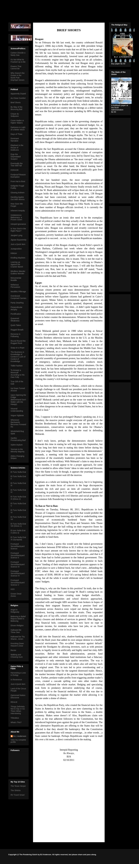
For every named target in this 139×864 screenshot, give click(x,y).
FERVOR (14, 170)
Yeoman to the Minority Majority (17, 450)
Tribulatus (15, 718)
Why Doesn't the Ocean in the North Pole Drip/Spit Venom (17, 76)
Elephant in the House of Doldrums (17, 147)
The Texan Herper (18, 786)
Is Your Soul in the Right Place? (18, 229)
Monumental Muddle (16, 279)
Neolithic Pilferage (18, 291)
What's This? (16, 722)
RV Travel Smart (17, 795)
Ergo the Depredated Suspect (16, 156)
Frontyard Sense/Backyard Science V (17, 582)
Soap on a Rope (17, 348)
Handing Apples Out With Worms (17, 198)
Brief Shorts (16, 102)
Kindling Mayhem (18, 258)
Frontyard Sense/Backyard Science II (17, 555)
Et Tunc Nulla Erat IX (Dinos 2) (18, 498)
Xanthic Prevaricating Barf (18, 439)
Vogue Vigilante (17, 415)
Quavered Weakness (15, 319)
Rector (13, 650)
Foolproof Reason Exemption (18, 176)
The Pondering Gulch (32, 10)
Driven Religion (17, 625)
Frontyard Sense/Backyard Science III (17, 564)
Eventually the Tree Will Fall (17, 164)
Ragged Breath (17, 330)
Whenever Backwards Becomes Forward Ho (18, 423)
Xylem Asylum (17, 445)
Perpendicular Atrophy (16, 308)
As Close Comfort (18, 98)
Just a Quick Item (18, 244)
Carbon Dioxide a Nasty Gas (18, 54)
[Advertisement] (119, 160)
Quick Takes (16, 325)
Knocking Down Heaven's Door (17, 644)
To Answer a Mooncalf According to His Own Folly (17, 373)
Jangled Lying (16, 235)
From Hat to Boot (18, 181)
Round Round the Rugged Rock (18, 342)
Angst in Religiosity (15, 611)
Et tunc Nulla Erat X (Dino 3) (18, 531)
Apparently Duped (18, 94)
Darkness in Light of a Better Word (18, 128)
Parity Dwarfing (17, 303)
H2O (13, 589)
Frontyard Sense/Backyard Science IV (17, 573)
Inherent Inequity (18, 210)
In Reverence (16, 679)
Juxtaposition (16, 249)
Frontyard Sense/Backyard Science (17, 546)
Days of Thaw (16, 134)
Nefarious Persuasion (15, 286)
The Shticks (16, 790)
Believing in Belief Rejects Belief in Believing (18, 618)
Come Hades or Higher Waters (17, 121)
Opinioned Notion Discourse (18, 696)
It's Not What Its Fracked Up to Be (18, 60)
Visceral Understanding (17, 410)
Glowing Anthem (17, 193)
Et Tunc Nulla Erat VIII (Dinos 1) (18, 525)
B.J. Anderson (19, 736)
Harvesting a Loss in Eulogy (18, 674)
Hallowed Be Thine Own (16, 631)
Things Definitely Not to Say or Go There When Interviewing (18, 709)
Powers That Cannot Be (16, 67)
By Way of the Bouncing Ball (16, 108)
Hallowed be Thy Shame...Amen (18, 638)
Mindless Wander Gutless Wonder (18, 272)
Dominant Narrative (15, 139)
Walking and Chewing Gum (17, 656)
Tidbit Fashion (16, 366)
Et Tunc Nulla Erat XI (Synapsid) (18, 538)
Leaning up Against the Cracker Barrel (17, 264)
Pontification (16, 314)
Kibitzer (14, 253)
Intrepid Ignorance (18, 224)
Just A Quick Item (18, 684)
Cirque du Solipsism (15, 115)
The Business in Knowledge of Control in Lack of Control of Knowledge (18, 356)
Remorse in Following (15, 335)
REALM (14, 702)
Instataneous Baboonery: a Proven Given (16, 217)
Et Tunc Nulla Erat (18, 472)
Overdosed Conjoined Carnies (18, 297)
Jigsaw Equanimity (18, 240)
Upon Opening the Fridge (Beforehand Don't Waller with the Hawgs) (18, 399)
